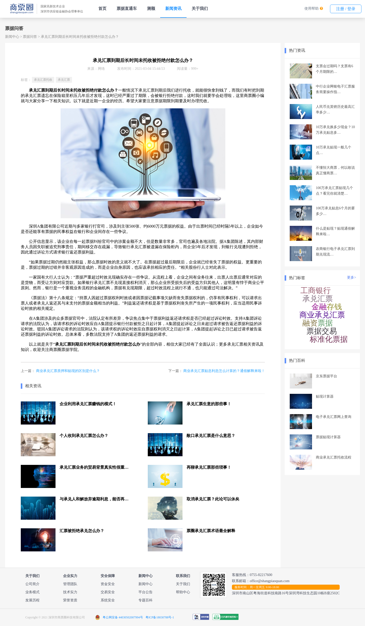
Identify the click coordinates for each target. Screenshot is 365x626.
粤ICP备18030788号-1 (159, 617)
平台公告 (145, 592)
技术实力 (70, 592)
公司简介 (32, 584)
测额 (151, 8)
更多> (351, 277)
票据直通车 (127, 8)
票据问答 (30, 37)
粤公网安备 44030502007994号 (123, 617)
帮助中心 (183, 592)
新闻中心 (12, 37)
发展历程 (32, 600)
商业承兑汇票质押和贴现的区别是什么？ (68, 371)
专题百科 (145, 600)
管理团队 (70, 584)
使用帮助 (311, 8)
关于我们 (200, 8)
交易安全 (108, 592)
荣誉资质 (70, 600)
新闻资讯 (173, 8)
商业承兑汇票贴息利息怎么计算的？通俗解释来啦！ (224, 371)
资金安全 (108, 584)
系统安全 (108, 600)
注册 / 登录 (345, 9)
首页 (102, 8)
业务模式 (32, 592)
